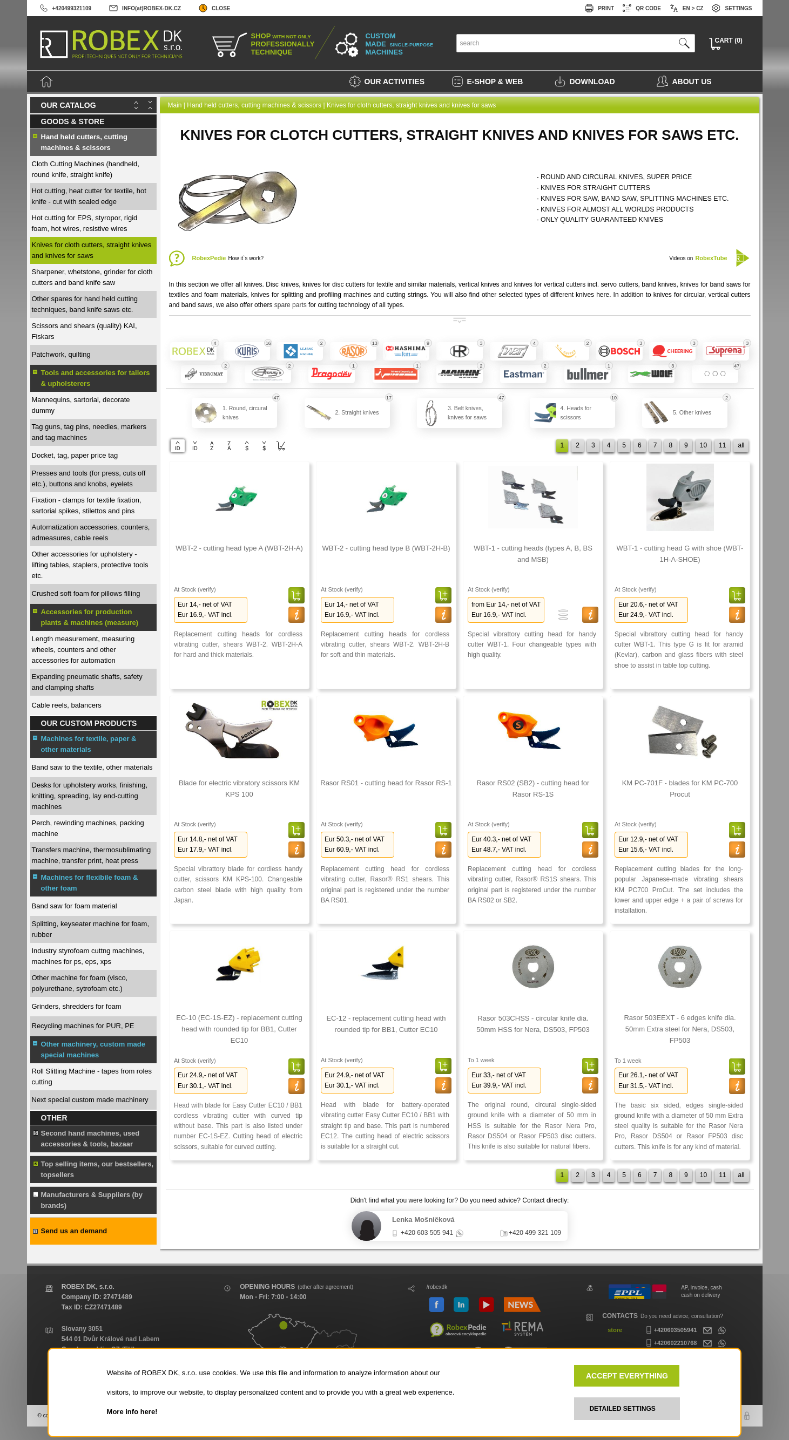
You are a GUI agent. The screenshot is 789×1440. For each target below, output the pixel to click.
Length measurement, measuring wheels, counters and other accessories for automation (83, 649)
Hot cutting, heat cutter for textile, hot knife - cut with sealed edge (89, 196)
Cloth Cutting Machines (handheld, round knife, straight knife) (85, 169)
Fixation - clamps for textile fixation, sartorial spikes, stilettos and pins (86, 505)
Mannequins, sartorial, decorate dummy (81, 405)
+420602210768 (670, 1343)
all (741, 445)
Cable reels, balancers (67, 705)
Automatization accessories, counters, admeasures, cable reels (91, 532)
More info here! (132, 1412)
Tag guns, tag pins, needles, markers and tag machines (89, 432)
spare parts (290, 305)
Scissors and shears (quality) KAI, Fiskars (84, 331)
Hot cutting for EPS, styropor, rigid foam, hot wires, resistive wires (85, 223)
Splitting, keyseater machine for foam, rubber (91, 929)
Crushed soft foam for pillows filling (86, 593)
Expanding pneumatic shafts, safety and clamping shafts (87, 682)
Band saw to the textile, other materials (92, 767)
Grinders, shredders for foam (77, 1006)
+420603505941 (670, 1330)
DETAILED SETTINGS (622, 1408)
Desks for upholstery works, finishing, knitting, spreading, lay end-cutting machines (90, 796)
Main (175, 105)
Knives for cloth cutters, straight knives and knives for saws (92, 250)
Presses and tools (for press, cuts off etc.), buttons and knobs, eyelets (89, 478)
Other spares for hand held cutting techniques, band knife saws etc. (85, 304)
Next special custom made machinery (90, 1100)
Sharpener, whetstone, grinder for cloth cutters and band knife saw (92, 277)
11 (722, 445)
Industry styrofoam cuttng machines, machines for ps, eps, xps (88, 956)
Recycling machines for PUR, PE (83, 1026)
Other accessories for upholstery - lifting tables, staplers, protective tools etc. (90, 565)
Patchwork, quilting (61, 354)
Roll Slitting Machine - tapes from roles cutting (92, 1076)
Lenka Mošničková (423, 1219)
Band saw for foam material (74, 906)
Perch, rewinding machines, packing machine (88, 828)
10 (703, 445)
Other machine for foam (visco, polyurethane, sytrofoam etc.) (80, 983)
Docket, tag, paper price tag (75, 455)
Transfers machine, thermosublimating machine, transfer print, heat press (91, 855)
